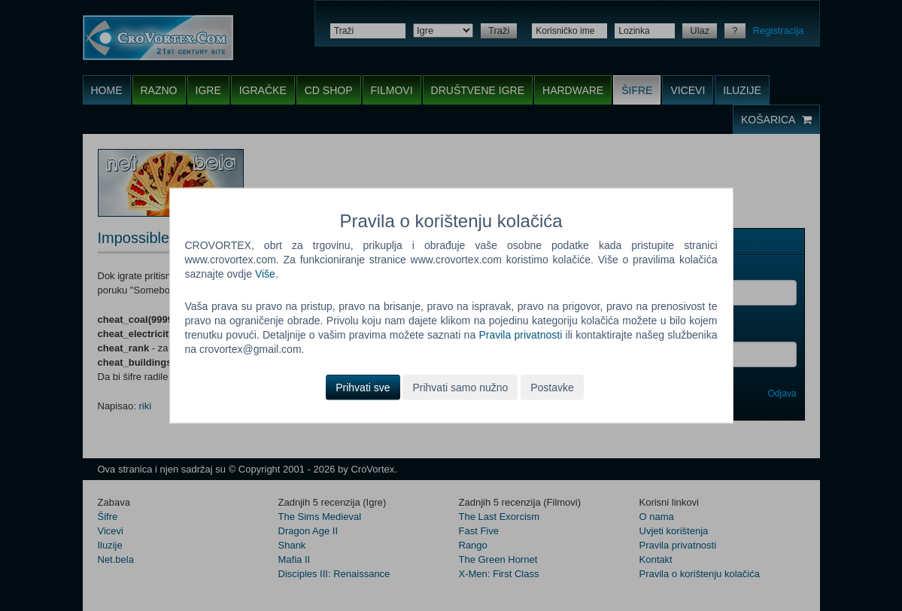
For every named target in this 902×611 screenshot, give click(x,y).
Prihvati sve (363, 387)
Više (265, 274)
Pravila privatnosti (520, 335)
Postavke (552, 387)
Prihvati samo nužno (460, 387)
